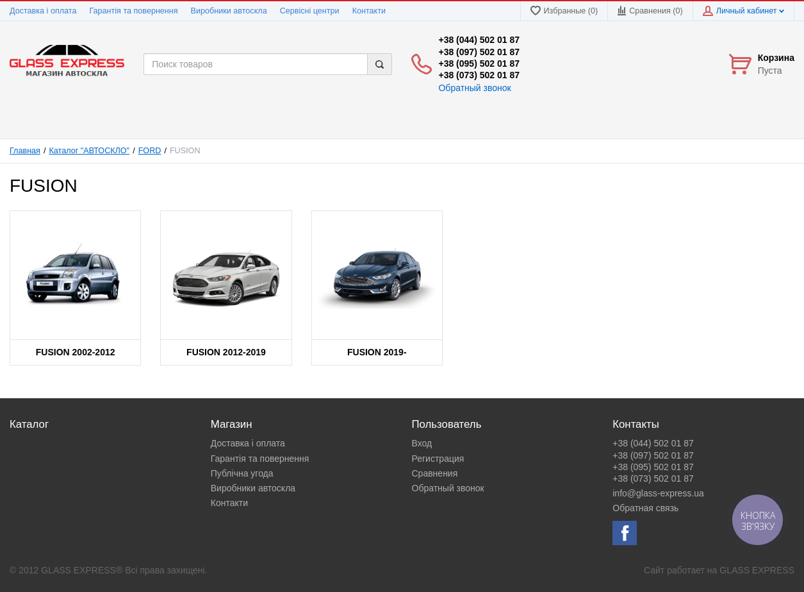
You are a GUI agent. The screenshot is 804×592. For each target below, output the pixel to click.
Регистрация (438, 458)
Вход (422, 443)
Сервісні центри (310, 10)
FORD (149, 150)
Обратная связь (645, 508)
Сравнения (435, 473)
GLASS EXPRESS (756, 570)
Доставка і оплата (43, 10)
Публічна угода (242, 473)
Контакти (369, 10)
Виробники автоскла (229, 10)
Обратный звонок (474, 88)
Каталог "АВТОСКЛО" (89, 150)
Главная (25, 150)
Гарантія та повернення (133, 10)
